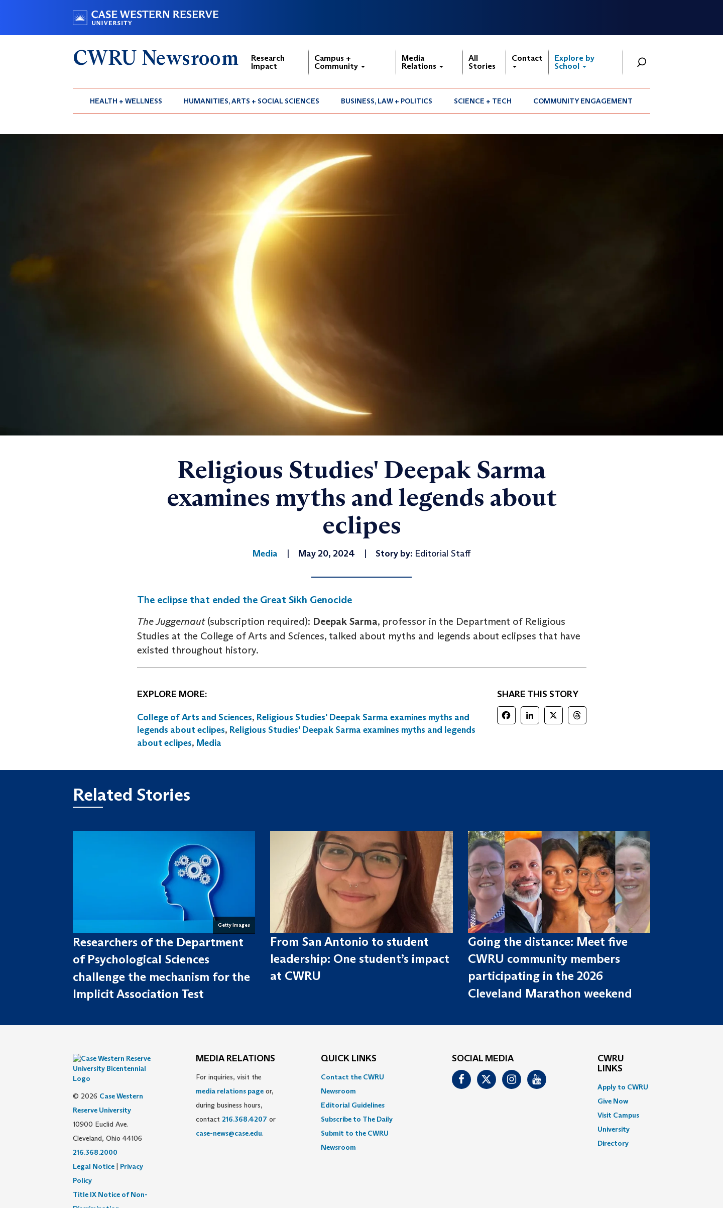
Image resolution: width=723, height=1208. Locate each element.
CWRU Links (610, 1064)
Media (208, 742)
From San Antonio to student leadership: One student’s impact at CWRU (359, 958)
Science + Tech (483, 100)
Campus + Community (339, 62)
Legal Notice (93, 1141)
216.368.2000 (95, 1127)
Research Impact (268, 62)
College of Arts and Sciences (194, 717)
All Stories (482, 62)
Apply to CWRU (622, 1086)
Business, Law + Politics (386, 100)
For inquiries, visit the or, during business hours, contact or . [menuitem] (236, 1105)
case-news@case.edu (229, 1133)
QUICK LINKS (349, 1059)
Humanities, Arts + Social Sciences (251, 100)
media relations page (230, 1090)
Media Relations (422, 62)
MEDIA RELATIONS (235, 1059)
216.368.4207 (244, 1119)
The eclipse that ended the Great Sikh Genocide (244, 600)
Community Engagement (583, 100)
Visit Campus (618, 1115)
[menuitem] (126, 101)
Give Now (612, 1101)
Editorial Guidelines (353, 1105)
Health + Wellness (126, 100)
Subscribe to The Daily (357, 1119)
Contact (527, 60)
